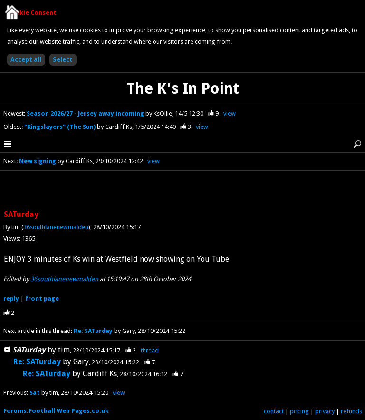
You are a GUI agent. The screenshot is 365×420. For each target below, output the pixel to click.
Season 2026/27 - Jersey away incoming (86, 113)
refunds (351, 411)
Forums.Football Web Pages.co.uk (56, 410)
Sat (34, 392)
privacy (325, 411)
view (229, 113)
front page (42, 298)
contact (274, 411)
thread (150, 350)
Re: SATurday (93, 330)
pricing (299, 411)
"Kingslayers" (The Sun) (60, 126)
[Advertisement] (182, 190)
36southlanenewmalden (55, 227)
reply (11, 298)
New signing (37, 161)
